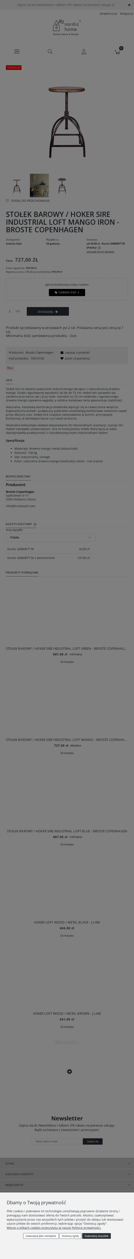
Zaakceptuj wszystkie (96, 1236)
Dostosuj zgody (70, 1236)
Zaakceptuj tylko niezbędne (40, 1236)
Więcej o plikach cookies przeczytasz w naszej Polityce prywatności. (54, 1228)
